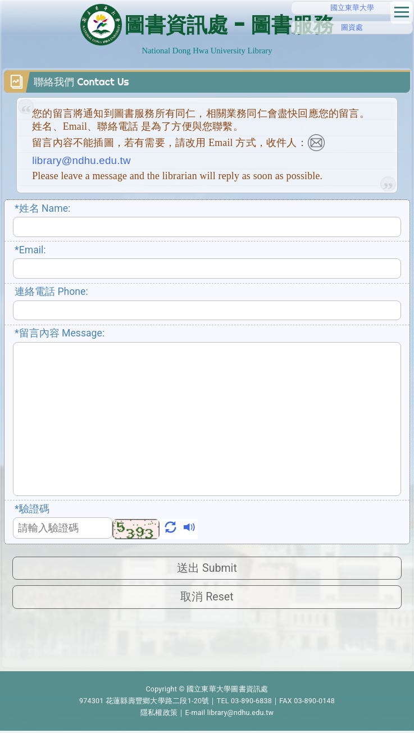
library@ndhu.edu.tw (240, 715)
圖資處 (352, 27)
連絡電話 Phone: (51, 291)
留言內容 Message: (59, 333)
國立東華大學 (352, 7)
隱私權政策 (159, 715)
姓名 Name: (42, 208)
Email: (30, 250)
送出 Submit (206, 568)
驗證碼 (32, 509)
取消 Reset (207, 598)
